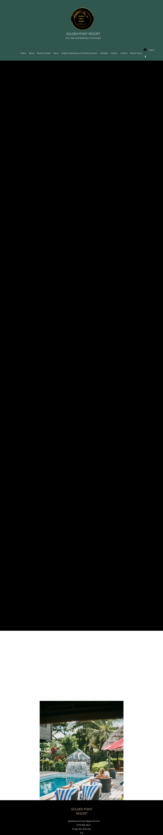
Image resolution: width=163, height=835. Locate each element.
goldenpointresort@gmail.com (84, 821)
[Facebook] (145, 56)
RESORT (94, 34)
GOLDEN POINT (77, 34)
